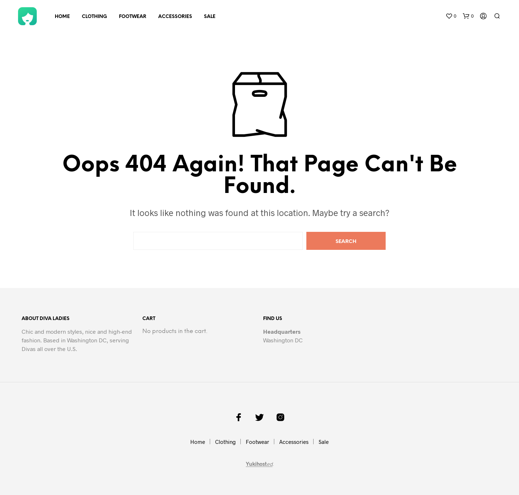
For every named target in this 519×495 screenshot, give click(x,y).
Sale (210, 16)
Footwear (132, 16)
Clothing (94, 16)
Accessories (175, 16)
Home (62, 16)
